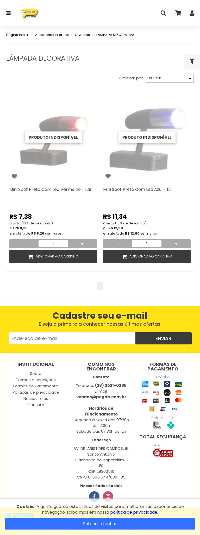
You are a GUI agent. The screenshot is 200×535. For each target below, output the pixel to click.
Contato (35, 404)
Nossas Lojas (35, 398)
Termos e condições (36, 379)
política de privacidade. (134, 512)
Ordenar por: (131, 78)
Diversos (82, 34)
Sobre (35, 373)
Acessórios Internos (52, 34)
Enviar (163, 338)
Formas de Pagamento (35, 386)
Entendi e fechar (100, 524)
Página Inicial (17, 34)
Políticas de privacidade (35, 392)
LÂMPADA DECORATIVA (115, 34)
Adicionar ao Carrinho (57, 256)
